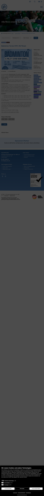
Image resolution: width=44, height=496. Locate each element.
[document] (22, 473)
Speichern (22, 488)
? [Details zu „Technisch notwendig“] (15, 480)
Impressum (15, 492)
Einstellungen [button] (28, 492)
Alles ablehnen (8, 488)
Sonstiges (6, 484)
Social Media (7, 482)
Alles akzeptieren (36, 488)
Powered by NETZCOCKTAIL (22, 494)
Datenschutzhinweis (21, 492)
